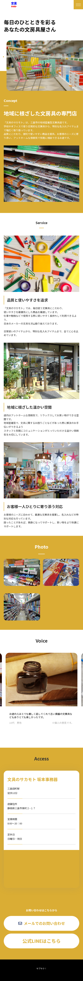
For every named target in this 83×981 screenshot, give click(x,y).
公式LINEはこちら (41, 940)
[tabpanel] (45, 65)
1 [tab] (3, 56)
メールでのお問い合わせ (41, 923)
